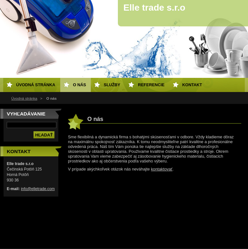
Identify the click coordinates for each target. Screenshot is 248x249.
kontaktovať (162, 169)
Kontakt (192, 84)
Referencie (151, 84)
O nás (79, 84)
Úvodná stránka (24, 98)
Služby (112, 84)
